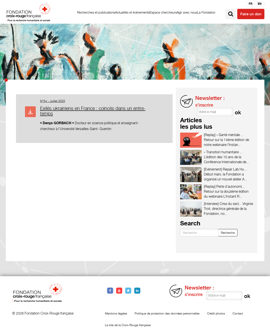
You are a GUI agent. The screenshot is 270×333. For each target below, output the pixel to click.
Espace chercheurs (163, 12)
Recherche (228, 232)
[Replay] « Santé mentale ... (223, 135)
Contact (238, 313)
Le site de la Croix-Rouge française (128, 325)
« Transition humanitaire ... (223, 152)
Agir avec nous (187, 12)
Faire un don (250, 14)
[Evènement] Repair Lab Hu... (225, 169)
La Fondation (206, 12)
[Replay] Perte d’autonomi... (224, 186)
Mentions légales (116, 313)
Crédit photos (216, 313)
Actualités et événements (132, 12)
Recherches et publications (96, 12)
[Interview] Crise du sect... (223, 204)
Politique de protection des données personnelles (167, 313)
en (260, 4)
